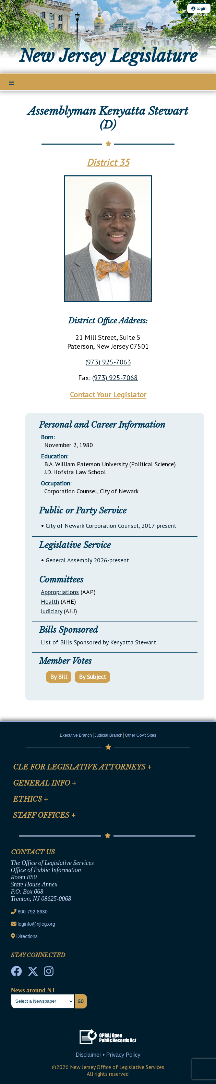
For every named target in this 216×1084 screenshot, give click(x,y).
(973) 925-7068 (115, 377)
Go (80, 1001)
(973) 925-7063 (108, 362)
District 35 (108, 162)
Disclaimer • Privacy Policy (108, 1055)
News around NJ (33, 990)
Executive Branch (76, 735)
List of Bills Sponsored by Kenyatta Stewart (98, 642)
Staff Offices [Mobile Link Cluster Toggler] (44, 815)
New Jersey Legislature (108, 55)
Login (198, 8)
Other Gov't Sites (140, 735)
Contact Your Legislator (108, 394)
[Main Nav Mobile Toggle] (11, 82)
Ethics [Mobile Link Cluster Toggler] (30, 799)
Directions (27, 936)
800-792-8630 (33, 911)
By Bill (58, 677)
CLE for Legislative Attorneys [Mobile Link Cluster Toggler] (82, 767)
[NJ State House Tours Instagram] (48, 973)
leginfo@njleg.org (36, 924)
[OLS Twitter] (32, 973)
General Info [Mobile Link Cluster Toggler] (44, 783)
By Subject (92, 677)
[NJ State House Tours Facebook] (16, 973)
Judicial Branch (108, 735)
